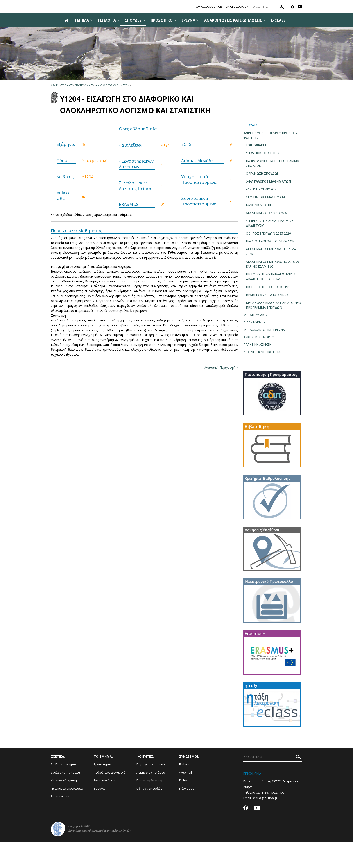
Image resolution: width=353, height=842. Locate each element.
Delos (183, 780)
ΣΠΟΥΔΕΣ (133, 20)
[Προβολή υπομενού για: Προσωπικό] (175, 20)
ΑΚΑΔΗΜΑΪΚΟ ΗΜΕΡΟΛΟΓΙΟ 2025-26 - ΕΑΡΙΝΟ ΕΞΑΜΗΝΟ (273, 264)
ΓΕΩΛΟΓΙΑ (107, 20)
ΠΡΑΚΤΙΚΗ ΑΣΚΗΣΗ (257, 344)
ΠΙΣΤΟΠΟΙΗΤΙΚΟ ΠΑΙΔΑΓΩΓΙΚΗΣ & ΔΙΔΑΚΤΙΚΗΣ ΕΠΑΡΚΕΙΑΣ (271, 276)
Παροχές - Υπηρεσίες (151, 764)
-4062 (273, 792)
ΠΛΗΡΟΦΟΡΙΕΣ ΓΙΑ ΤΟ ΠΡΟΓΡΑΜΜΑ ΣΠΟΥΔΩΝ (272, 163)
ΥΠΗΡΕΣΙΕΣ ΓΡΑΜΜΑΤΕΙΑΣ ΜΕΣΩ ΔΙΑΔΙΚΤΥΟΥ (270, 223)
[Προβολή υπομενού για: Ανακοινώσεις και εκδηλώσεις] (264, 20)
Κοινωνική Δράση (64, 780)
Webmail (185, 772)
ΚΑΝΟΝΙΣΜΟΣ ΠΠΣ (260, 205)
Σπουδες (66, 85)
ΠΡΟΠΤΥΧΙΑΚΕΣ (255, 145)
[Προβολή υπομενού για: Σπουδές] (144, 20)
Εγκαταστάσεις (104, 780)
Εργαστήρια (102, 764)
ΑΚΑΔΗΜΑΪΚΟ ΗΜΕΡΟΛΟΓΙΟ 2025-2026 (271, 251)
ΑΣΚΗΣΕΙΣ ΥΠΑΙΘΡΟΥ (261, 189)
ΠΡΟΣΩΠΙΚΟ (161, 20)
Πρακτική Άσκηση (149, 780)
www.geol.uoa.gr (209, 7)
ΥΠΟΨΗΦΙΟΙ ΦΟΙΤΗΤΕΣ (263, 153)
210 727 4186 (259, 792)
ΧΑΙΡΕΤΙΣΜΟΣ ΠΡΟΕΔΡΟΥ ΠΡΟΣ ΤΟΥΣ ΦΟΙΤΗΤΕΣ (271, 135)
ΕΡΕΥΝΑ (188, 20)
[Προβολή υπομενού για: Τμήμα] (91, 20)
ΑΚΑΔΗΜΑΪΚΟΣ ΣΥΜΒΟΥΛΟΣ (267, 213)
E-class (184, 764)
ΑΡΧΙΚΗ (55, 85)
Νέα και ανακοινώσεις (67, 788)
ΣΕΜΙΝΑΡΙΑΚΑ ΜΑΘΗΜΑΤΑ (265, 197)
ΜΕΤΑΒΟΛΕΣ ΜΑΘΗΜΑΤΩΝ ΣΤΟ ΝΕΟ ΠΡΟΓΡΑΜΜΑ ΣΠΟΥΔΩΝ (273, 304)
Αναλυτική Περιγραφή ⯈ (221, 367)
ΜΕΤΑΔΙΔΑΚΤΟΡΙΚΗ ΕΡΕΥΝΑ (264, 329)
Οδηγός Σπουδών (149, 788)
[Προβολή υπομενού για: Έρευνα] (197, 20)
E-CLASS (278, 20)
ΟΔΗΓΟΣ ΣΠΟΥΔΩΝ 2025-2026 (268, 233)
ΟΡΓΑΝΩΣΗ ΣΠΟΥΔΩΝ (262, 173)
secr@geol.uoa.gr (264, 798)
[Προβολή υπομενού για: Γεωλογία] (118, 20)
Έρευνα (99, 788)
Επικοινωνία (60, 796)
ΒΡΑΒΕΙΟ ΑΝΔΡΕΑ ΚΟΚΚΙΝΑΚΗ (268, 295)
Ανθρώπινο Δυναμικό (109, 772)
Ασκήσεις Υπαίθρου (150, 772)
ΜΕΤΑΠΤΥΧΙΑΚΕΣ (255, 315)
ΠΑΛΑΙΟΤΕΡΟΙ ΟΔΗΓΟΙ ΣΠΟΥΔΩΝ (270, 241)
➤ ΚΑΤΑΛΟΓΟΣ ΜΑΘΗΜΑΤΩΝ (268, 181)
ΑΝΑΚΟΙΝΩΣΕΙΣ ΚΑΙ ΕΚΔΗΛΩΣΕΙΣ (233, 20)
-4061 (282, 792)
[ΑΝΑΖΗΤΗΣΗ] (269, 6)
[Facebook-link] (292, 7)
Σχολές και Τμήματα (65, 772)
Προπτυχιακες (84, 85)
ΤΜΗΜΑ (82, 20)
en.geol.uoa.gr (237, 7)
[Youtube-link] (300, 7)
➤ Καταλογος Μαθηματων (112, 85)
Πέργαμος (186, 788)
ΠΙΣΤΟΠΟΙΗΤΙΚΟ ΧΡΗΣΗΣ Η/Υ (267, 287)
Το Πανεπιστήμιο (63, 764)
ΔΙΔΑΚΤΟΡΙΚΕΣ (254, 322)
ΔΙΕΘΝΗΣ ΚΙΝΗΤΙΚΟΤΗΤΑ (262, 352)
